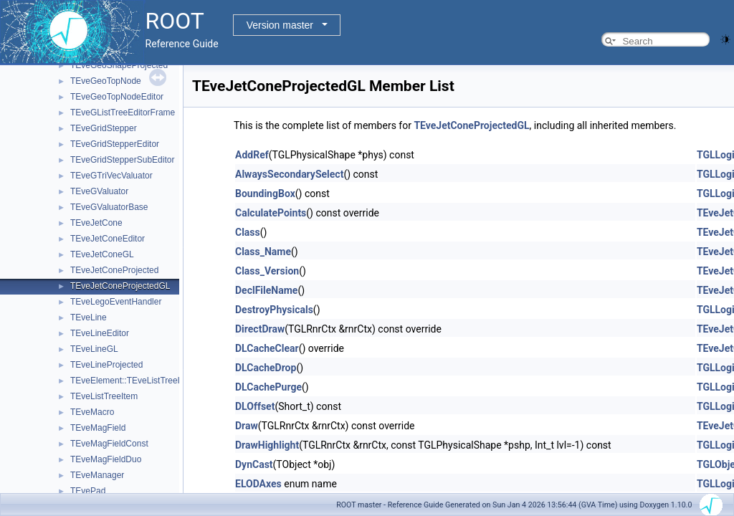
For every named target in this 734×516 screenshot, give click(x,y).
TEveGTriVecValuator (111, 176)
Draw (246, 425)
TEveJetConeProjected (114, 270)
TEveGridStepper (103, 128)
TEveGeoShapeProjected (119, 65)
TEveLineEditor (99, 333)
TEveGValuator (99, 191)
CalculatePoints (270, 213)
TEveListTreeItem (104, 396)
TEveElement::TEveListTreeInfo (131, 381)
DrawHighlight (267, 445)
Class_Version (267, 271)
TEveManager (97, 475)
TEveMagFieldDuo (105, 459)
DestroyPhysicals (274, 309)
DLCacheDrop (265, 367)
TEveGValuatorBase (109, 207)
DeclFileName (266, 290)
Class (247, 232)
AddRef (252, 155)
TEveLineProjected (106, 365)
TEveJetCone (96, 223)
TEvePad (87, 491)
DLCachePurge (268, 387)
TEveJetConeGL (102, 254)
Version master (280, 25)
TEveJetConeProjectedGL (120, 286)
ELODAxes (258, 483)
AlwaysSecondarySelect (289, 174)
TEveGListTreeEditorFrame (122, 113)
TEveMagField (97, 428)
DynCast (254, 464)
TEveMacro (92, 412)
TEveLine (88, 317)
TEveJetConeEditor (107, 239)
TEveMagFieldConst (109, 444)
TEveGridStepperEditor (114, 144)
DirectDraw (260, 329)
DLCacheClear (267, 348)
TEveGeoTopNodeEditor (116, 97)
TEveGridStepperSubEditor (122, 160)
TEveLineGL (94, 349)
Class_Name (263, 251)
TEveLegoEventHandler (115, 302)
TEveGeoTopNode (105, 81)
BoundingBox (265, 193)
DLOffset (255, 406)
